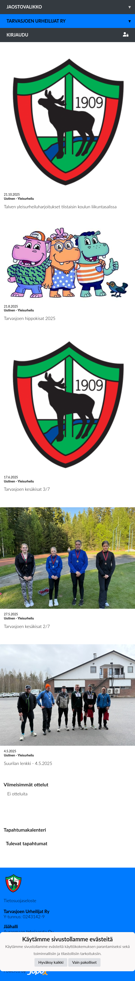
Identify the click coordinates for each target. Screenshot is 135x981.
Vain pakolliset (84, 962)
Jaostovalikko (71, 7)
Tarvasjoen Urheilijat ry (71, 21)
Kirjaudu (67, 34)
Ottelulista (16, 812)
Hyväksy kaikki (50, 962)
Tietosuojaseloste (20, 900)
